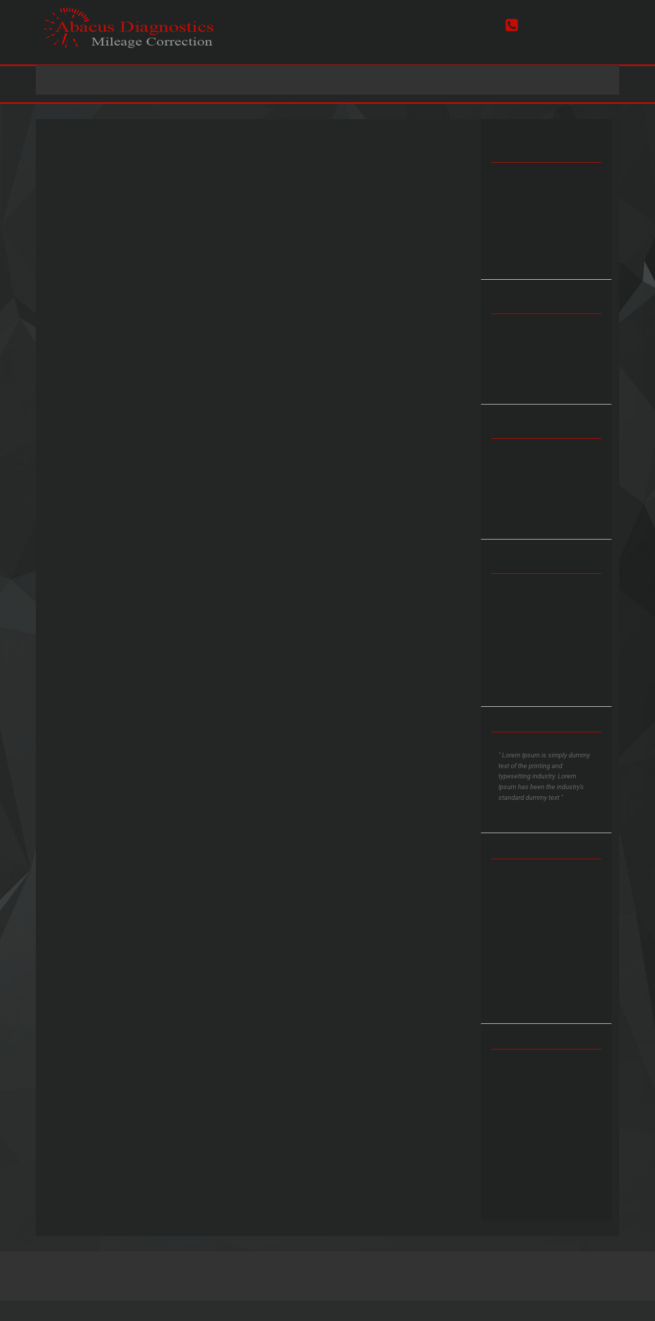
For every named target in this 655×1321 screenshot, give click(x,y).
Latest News (370, 80)
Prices (305, 80)
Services (248, 80)
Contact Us (447, 80)
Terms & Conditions (316, 1273)
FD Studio (471, 1273)
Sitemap (362, 1273)
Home (193, 80)
